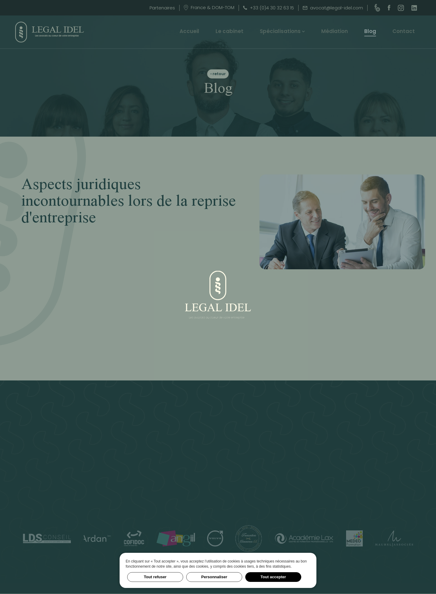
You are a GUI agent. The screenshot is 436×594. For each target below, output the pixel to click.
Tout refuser (155, 577)
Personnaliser (214, 577)
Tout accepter (273, 577)
